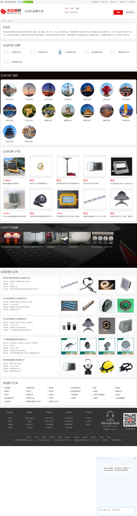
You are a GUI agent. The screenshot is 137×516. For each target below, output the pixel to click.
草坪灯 (6, 395)
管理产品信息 (49, 421)
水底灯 (51, 398)
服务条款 (67, 437)
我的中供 (105, 2)
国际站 (109, 437)
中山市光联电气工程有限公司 (15, 319)
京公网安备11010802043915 (62, 440)
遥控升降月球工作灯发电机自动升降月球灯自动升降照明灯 (68, 183)
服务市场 (123, 2)
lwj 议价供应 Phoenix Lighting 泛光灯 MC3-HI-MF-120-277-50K (121, 183)
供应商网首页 (95, 2)
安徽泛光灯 (107, 120)
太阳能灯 (7, 388)
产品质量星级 (49, 424)
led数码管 (74, 395)
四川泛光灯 (10, 120)
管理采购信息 (69, 424)
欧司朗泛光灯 (43, 52)
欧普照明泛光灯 (17, 62)
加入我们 (88, 421)
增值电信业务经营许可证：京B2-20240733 (86, 440)
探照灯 (6, 391)
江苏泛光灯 (49, 99)
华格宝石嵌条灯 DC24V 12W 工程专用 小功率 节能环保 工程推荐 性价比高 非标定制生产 (94, 216)
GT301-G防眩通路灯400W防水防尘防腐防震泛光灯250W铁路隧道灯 (14, 216)
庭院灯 (118, 388)
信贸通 (10, 421)
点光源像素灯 (120, 398)
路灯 (95, 388)
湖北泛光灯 (87, 99)
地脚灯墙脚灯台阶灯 (34, 401)
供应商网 (3, 21)
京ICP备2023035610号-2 (44, 440)
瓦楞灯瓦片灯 (53, 401)
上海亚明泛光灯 (70, 52)
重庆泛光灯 (29, 141)
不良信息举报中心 (116, 440)
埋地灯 (95, 391)
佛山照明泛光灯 (97, 52)
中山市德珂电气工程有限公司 (15, 298)
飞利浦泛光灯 (16, 52)
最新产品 (85, 437)
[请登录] (20, 2)
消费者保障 (68, 427)
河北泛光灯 (29, 120)
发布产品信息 (49, 418)
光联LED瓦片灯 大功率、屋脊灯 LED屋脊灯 (121, 216)
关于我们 (28, 437)
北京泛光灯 (10, 141)
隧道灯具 (119, 391)
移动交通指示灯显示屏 (11, 183)
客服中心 (94, 437)
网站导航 (132, 2)
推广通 (10, 418)
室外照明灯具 (76, 388)
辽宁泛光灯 (126, 99)
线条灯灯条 (31, 398)
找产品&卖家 (69, 418)
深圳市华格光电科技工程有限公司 (16, 278)
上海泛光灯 (68, 99)
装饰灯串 (30, 395)
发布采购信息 (69, 421)
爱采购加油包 (29, 418)
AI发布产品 (29, 424)
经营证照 (105, 440)
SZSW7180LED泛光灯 (91, 183)
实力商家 (29, 427)
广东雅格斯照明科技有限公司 (15, 339)
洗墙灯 (51, 395)
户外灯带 (7, 401)
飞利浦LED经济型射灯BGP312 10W (41, 216)
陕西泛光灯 (87, 120)
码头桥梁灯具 (9, 398)
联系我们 (88, 424)
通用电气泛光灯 (123, 52)
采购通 (29, 421)
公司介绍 (88, 418)
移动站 (102, 437)
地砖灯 (118, 395)
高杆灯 (29, 391)
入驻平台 (29, 2)
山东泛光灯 (107, 99)
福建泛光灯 (49, 120)
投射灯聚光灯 (76, 391)
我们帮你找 (130, 12)
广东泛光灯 (29, 99)
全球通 (10, 427)
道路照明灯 (31, 388)
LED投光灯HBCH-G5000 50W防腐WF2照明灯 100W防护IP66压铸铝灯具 (68, 216)
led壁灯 (73, 398)
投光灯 (51, 391)
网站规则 (49, 427)
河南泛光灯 (126, 120)
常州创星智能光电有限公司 (14, 360)
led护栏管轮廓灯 (99, 395)
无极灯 (95, 398)
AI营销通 (10, 424)
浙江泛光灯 (10, 99)
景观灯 (51, 388)
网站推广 (114, 2)
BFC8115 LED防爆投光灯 (38, 183)
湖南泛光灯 (68, 120)
